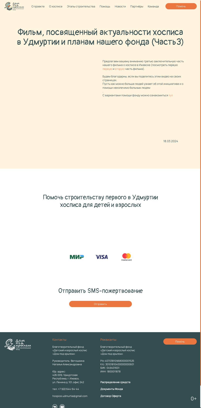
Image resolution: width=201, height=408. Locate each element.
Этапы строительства (81, 6)
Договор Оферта (110, 396)
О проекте (37, 6)
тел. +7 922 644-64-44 (65, 389)
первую (107, 69)
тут (171, 95)
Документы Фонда (111, 389)
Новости (120, 6)
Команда (153, 6)
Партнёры (136, 6)
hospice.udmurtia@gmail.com (69, 396)
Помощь (105, 6)
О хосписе (55, 6)
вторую (119, 69)
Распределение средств (115, 382)
